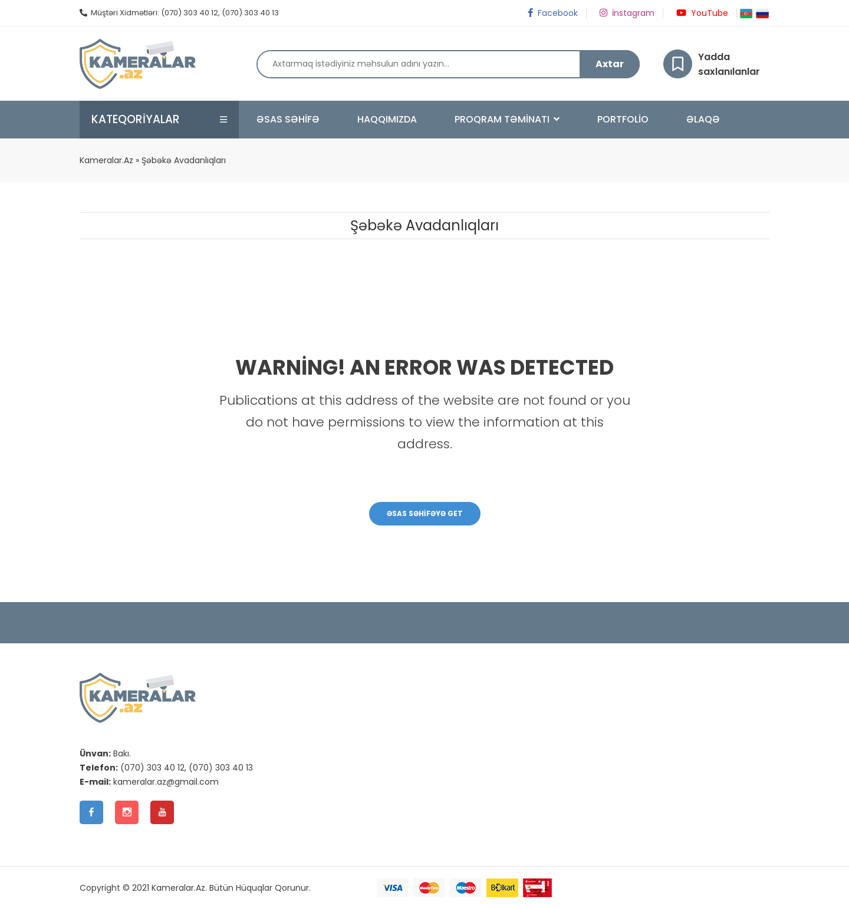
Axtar (609, 64)
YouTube (701, 13)
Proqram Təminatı (507, 119)
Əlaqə (703, 119)
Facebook (552, 13)
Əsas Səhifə (288, 119)
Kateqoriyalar (135, 119)
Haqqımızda (387, 119)
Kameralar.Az (106, 160)
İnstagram (626, 13)
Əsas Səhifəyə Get (425, 513)
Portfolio (623, 119)
